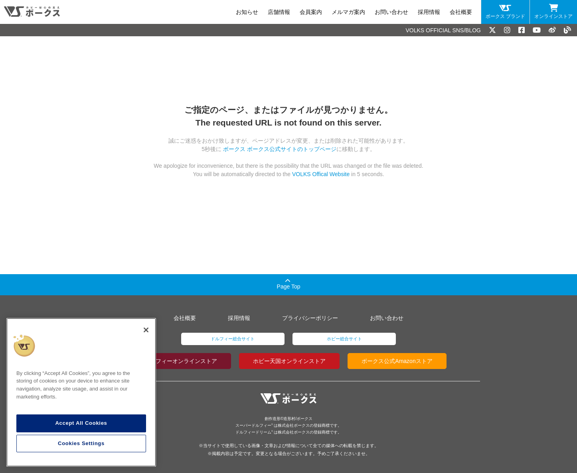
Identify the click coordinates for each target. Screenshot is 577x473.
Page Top (288, 284)
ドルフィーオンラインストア (180, 361)
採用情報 (429, 12)
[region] (81, 392)
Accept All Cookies (81, 423)
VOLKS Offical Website (321, 174)
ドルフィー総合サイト (233, 338)
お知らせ (247, 12)
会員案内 (311, 12)
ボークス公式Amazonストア (397, 361)
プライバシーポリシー (310, 318)
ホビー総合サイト (344, 338)
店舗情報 (279, 12)
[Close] (146, 330)
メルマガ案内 (348, 12)
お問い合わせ (391, 12)
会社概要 (461, 12)
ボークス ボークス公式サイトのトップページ (278, 149)
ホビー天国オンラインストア (289, 361)
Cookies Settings (81, 443)
